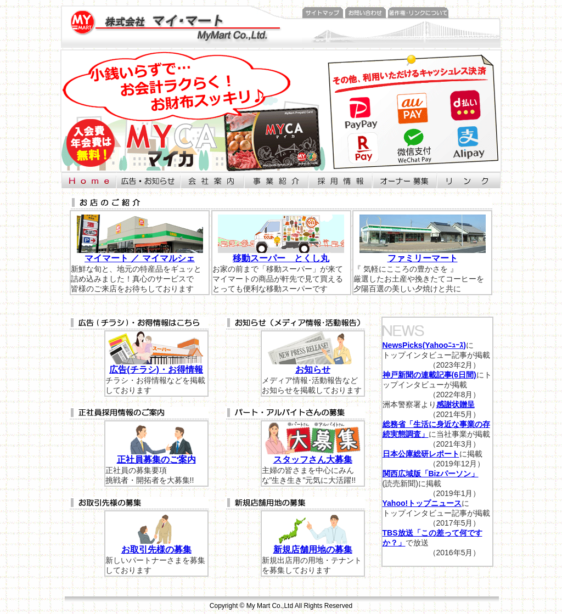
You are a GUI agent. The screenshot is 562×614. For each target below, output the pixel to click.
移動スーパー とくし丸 (281, 258)
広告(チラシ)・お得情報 (156, 369)
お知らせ (312, 369)
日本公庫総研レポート (421, 453)
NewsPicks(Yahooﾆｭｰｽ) (425, 345)
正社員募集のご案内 (156, 459)
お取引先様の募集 (156, 549)
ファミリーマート (422, 258)
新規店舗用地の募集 (312, 549)
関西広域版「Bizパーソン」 (431, 473)
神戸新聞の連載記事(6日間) (429, 374)
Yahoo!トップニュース (422, 503)
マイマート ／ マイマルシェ (140, 258)
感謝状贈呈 (455, 404)
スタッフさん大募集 (312, 459)
